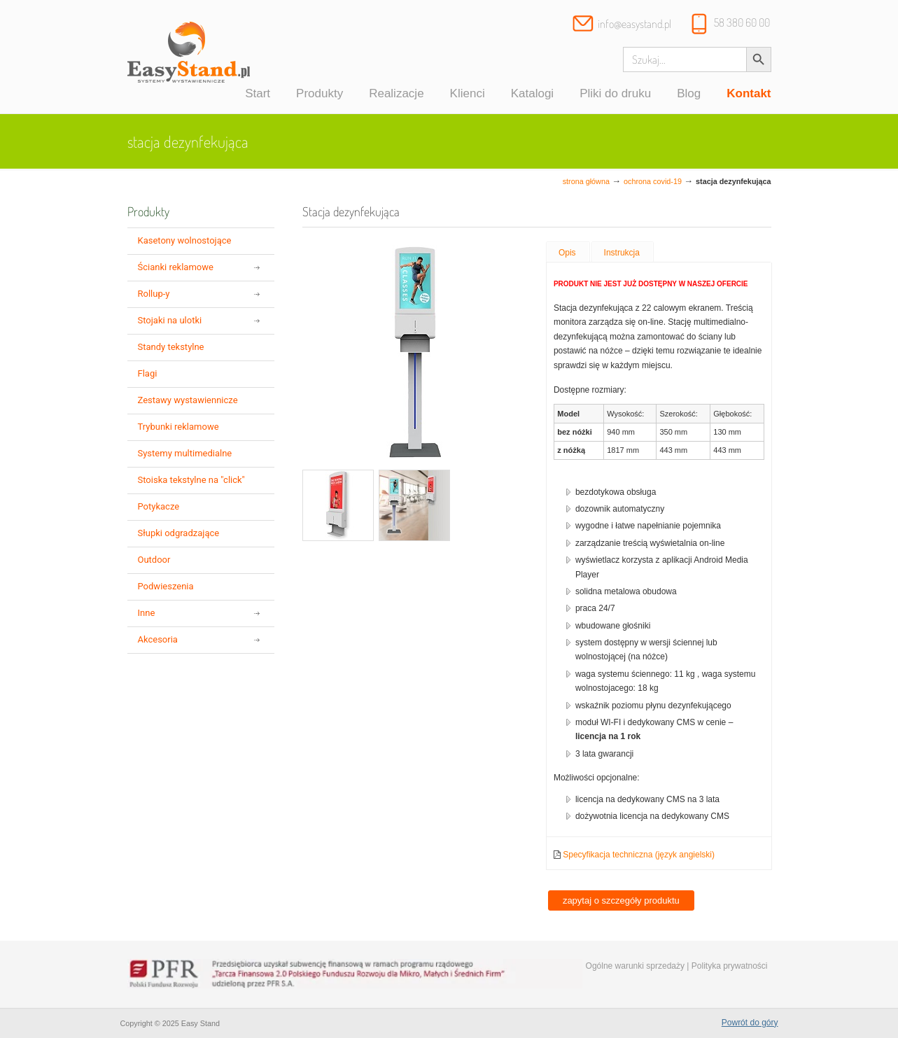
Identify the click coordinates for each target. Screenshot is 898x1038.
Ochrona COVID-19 (653, 181)
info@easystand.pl (634, 24)
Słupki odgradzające (179, 533)
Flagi (147, 373)
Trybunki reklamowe (178, 426)
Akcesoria (158, 639)
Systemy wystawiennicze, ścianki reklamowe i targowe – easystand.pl (188, 59)
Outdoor (154, 559)
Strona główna (586, 181)
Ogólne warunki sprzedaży (635, 966)
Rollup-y (154, 293)
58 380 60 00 (742, 22)
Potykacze (159, 506)
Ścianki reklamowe (175, 267)
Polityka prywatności (730, 966)
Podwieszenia (166, 586)
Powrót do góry (750, 1023)
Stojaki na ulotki (170, 320)
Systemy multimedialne (185, 453)
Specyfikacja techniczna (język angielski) (639, 855)
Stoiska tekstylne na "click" (191, 480)
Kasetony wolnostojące (185, 240)
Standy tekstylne (171, 347)
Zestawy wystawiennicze (188, 400)
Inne (146, 613)
